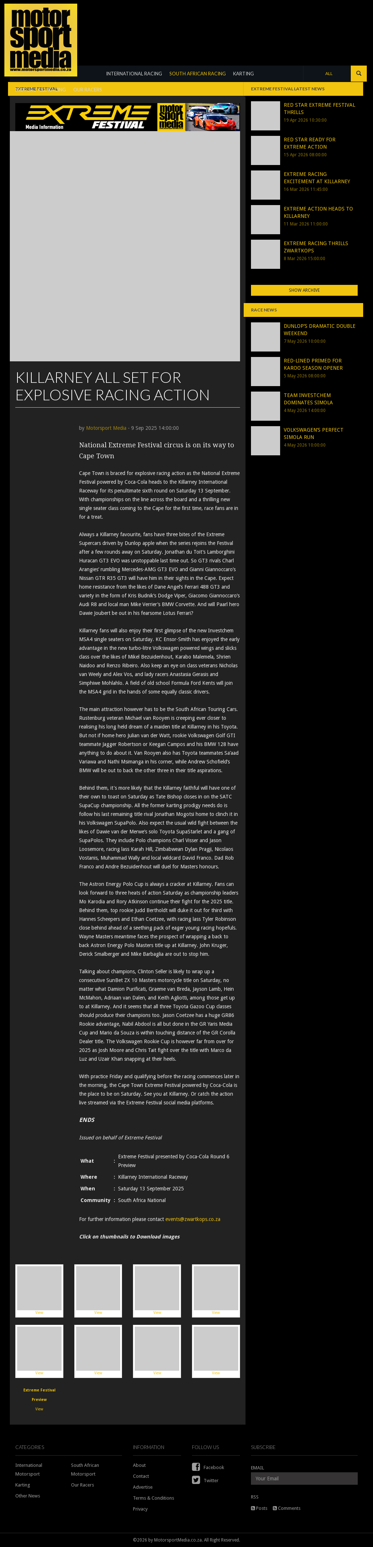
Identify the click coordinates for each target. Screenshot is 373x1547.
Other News (27, 1496)
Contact (141, 1476)
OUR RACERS (87, 90)
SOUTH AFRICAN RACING (197, 73)
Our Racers (82, 1485)
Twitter (205, 1480)
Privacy (140, 1509)
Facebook (208, 1467)
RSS (255, 1497)
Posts (259, 1508)
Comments (287, 1508)
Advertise (143, 1487)
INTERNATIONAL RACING (134, 73)
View (39, 1290)
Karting (22, 1485)
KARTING (243, 73)
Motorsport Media (106, 428)
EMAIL (257, 1468)
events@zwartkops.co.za (192, 1219)
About (139, 1465)
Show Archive (304, 290)
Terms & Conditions (153, 1498)
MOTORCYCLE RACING (40, 90)
